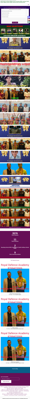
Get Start (15, 22)
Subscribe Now (6, 381)
